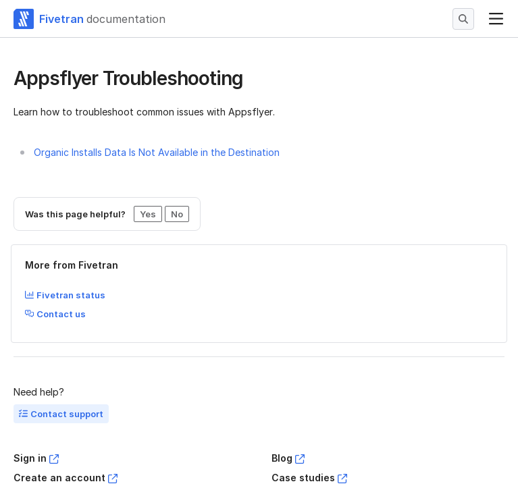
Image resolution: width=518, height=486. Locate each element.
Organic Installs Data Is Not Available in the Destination (157, 152)
